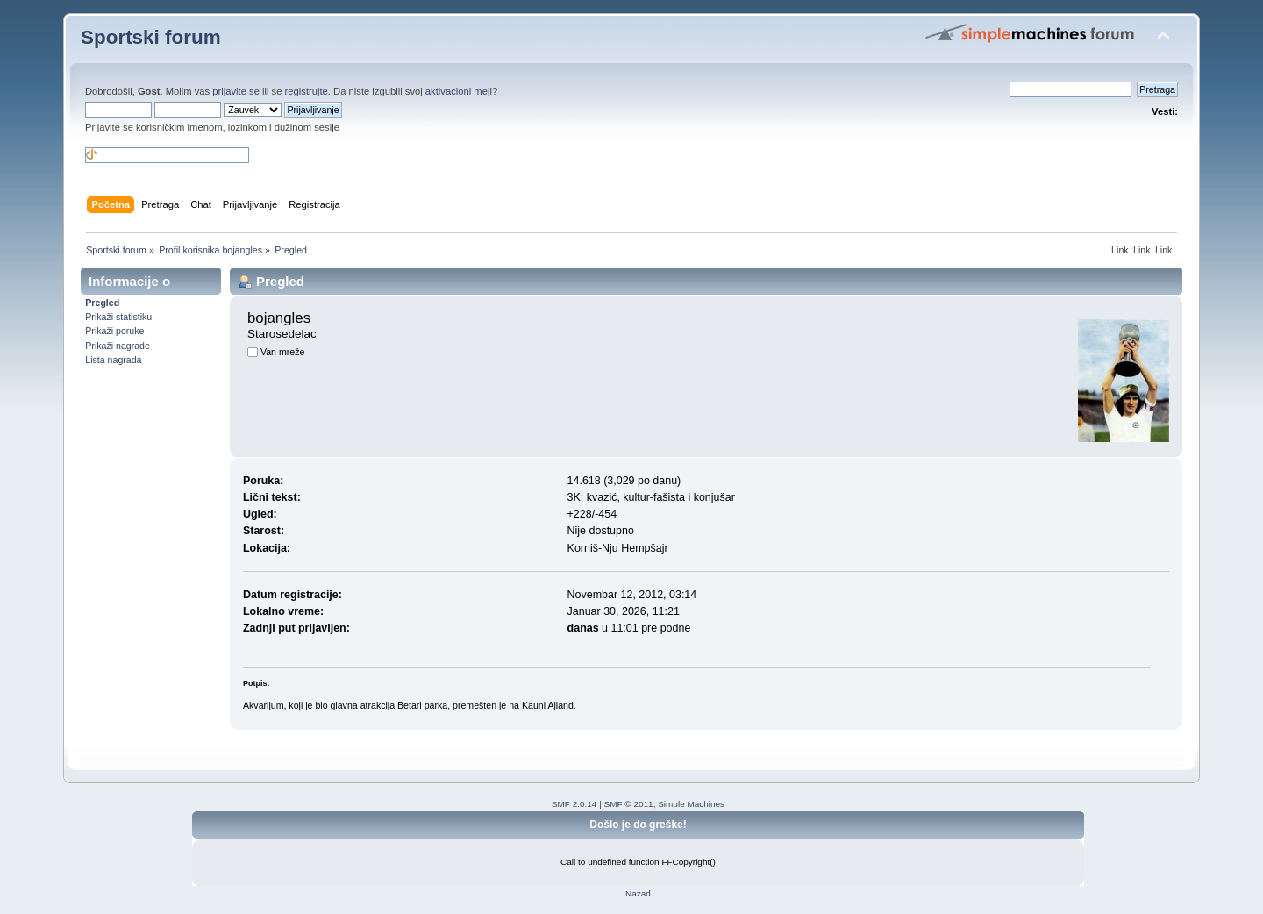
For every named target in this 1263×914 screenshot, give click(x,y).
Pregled (102, 302)
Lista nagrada (113, 359)
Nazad (638, 893)
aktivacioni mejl (458, 91)
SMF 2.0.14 (574, 804)
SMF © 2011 (628, 804)
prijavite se (236, 91)
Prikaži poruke (114, 330)
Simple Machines (691, 804)
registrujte (306, 91)
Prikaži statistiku (118, 316)
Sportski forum (151, 37)
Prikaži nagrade (117, 345)
